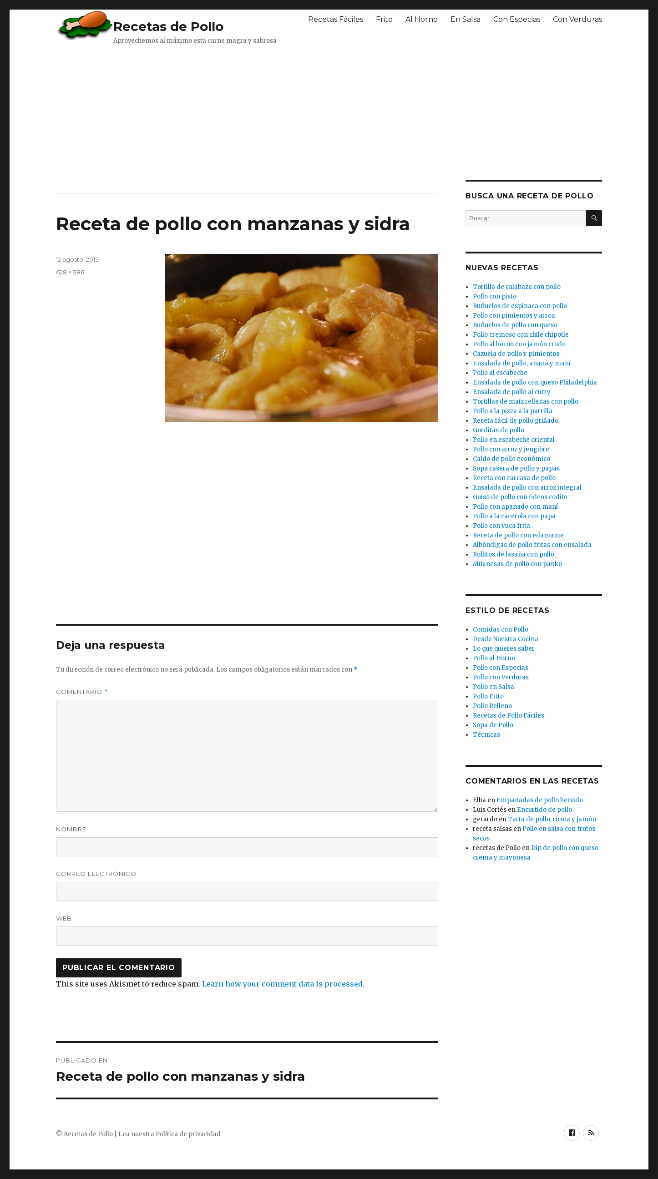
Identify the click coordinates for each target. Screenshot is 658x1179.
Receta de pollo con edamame (518, 535)
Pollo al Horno (494, 658)
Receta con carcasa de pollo (514, 478)
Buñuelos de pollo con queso (515, 325)
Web (64, 918)
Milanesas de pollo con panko (517, 564)
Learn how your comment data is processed (282, 983)
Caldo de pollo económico (511, 459)
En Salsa (465, 19)
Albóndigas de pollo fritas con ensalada (532, 545)
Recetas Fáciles (335, 19)
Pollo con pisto (494, 296)
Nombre (71, 829)
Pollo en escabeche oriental (514, 440)
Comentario (82, 692)
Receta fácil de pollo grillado (515, 421)
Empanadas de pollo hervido (539, 800)
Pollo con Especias (500, 668)
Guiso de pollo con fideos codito (520, 497)
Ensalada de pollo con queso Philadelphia (535, 382)
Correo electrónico (96, 873)
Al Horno (421, 19)
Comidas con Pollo (500, 629)
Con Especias (516, 19)
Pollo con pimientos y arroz (514, 315)
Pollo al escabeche (500, 373)
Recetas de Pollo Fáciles (508, 715)
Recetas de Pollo (168, 26)
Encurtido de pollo (544, 810)
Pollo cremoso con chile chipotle (521, 335)
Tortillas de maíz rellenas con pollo (525, 401)
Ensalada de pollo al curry (512, 392)
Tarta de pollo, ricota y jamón (552, 819)
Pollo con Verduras (501, 677)
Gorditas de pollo (498, 430)
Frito (384, 19)
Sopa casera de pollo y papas (516, 468)
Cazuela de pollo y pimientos (516, 354)
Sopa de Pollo (493, 725)
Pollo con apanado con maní (515, 507)
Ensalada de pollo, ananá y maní (522, 363)
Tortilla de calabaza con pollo (517, 287)
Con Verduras (577, 19)
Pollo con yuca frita (501, 526)
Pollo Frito (488, 696)
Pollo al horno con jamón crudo (519, 344)
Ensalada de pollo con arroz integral (527, 487)
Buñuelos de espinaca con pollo (520, 306)
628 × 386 (70, 272)
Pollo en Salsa (493, 687)
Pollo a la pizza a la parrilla (512, 411)
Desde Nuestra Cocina (505, 639)
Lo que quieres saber (504, 649)
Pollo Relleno (492, 706)
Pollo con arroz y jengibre (511, 449)
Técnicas (486, 735)
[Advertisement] (276, 111)
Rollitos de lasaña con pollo (513, 554)
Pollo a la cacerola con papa (514, 516)
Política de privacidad (188, 1134)
